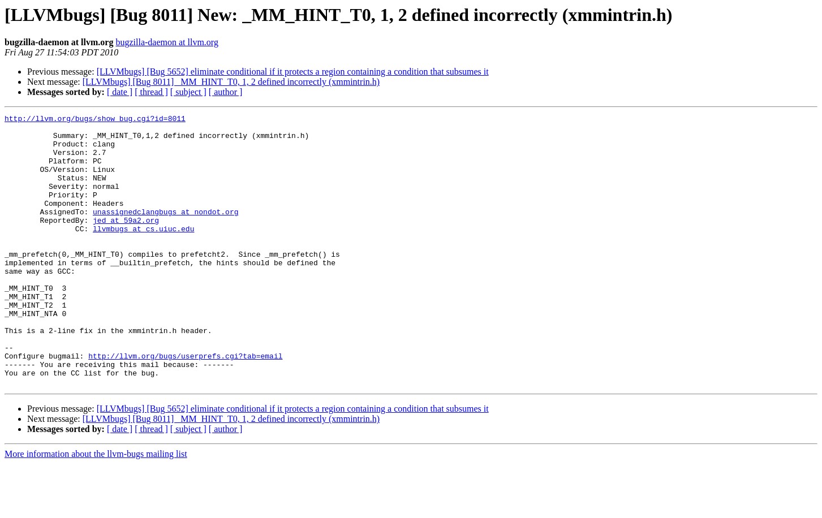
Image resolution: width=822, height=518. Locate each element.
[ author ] (226, 92)
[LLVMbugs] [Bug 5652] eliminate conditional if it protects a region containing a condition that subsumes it (293, 71)
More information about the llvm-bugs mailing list (96, 508)
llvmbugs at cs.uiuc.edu (143, 252)
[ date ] (119, 92)
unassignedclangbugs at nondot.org (165, 232)
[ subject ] (188, 92)
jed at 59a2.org (126, 242)
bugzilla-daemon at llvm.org (166, 42)
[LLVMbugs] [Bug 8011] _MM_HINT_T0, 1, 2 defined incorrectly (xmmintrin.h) (231, 82)
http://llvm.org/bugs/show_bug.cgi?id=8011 (95, 120)
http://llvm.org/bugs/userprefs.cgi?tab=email (185, 405)
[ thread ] (151, 92)
